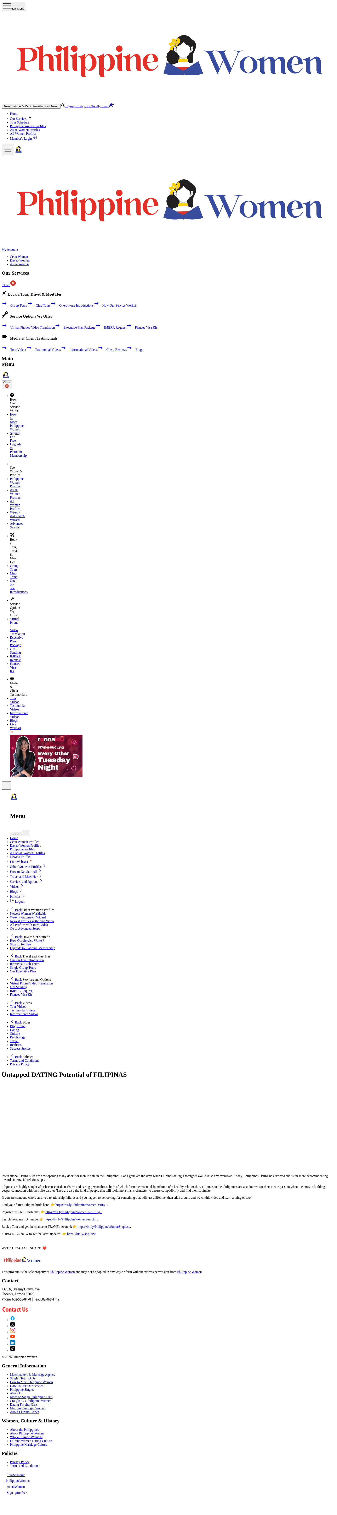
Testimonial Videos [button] (22, 1010)
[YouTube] (12, 1338)
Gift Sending (15, 650)
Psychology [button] (17, 1037)
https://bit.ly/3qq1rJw (81, 1234)
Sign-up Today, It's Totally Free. (89, 106)
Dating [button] (14, 1030)
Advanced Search (16, 525)
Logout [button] (17, 901)
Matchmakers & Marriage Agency (32, 1374)
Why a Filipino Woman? (26, 1437)
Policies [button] (17, 896)
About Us (16, 1393)
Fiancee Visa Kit (141, 327)
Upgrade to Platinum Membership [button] (32, 948)
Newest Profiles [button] (20, 856)
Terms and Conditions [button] (24, 1060)
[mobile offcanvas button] (8, 149)
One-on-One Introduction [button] (27, 960)
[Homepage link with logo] (22, 1265)
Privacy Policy (19, 1462)
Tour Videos (14, 349)
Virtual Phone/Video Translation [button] (31, 983)
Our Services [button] (21, 118)
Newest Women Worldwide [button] (28, 913)
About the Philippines (24, 1429)
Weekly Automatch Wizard (17, 516)
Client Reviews (112, 349)
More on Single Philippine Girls (31, 1397)
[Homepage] (18, 152)
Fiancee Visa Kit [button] (21, 994)
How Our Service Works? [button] (27, 940)
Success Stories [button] (20, 1048)
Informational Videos (79, 349)
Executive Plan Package (75, 327)
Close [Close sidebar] (6, 385)
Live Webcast (21, 861)
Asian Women (19, 264)
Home (14, 113)
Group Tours (14, 305)
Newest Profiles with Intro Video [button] (32, 921)
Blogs (135, 349)
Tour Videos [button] (18, 1006)
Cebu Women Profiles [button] (24, 842)
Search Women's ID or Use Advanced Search (31, 106)
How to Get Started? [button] (26, 871)
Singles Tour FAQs (22, 1378)
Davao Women (20, 260)
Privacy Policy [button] (19, 1064)
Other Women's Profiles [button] (28, 866)
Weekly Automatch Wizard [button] (28, 917)
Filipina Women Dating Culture (31, 1441)
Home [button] (14, 838)
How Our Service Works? (115, 305)
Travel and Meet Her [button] (26, 876)
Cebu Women (19, 256)
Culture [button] (15, 1033)
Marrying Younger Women (27, 1408)
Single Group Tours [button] (23, 967)
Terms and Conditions (24, 1465)
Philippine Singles (22, 1389)
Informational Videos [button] (24, 1014)
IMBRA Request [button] (21, 991)
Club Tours (39, 305)
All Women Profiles (23, 133)
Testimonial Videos (44, 349)
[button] (172, 833)
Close (9, 285)
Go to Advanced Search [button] (25, 928)
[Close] (6, 785)
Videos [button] (17, 886)
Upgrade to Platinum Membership (18, 450)
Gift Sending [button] (18, 987)
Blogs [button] (16, 891)
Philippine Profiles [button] (22, 849)
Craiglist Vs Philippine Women (30, 1401)
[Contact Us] (30, 1310)
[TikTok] (12, 1350)
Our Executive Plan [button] (23, 971)
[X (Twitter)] (12, 1326)
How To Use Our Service (26, 1386)
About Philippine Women (27, 1433)
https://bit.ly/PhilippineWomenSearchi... (71, 1219)
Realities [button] (16, 1045)
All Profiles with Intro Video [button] (29, 925)
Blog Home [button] (17, 1026)
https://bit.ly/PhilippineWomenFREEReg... (74, 1212)
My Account (12, 249)
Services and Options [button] (26, 881)
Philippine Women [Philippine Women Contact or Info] (189, 1272)
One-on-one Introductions (72, 305)
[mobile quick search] (26, 833)
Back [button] (16, 910)
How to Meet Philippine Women (31, 1382)
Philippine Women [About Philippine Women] (62, 1272)
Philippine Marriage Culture (28, 1444)
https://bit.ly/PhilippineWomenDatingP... (82, 1205)
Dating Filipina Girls (24, 1404)
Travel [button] (14, 1041)
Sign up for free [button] (20, 944)
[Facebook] (12, 1320)
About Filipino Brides (24, 1412)
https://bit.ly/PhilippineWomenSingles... (104, 1226)
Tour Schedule (19, 122)
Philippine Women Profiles (28, 126)
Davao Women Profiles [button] (25, 845)
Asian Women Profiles (25, 130)
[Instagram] (12, 1332)
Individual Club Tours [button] (24, 964)
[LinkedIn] (12, 1344)
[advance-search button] (63, 106)
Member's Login (23, 138)
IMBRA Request (110, 327)
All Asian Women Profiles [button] (27, 853)
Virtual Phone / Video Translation (28, 327)
